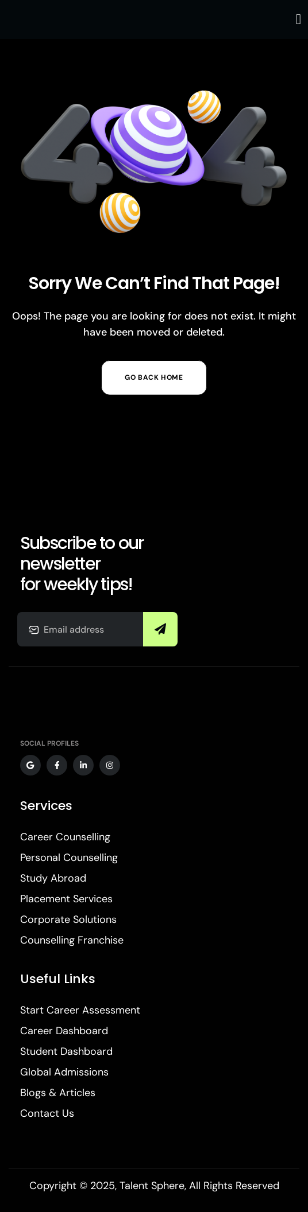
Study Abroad (53, 878)
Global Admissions (64, 1072)
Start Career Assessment (80, 1010)
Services (46, 806)
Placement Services (66, 899)
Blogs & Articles (57, 1093)
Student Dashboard (66, 1051)
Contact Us (47, 1113)
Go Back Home (154, 377)
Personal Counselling (69, 857)
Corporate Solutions (68, 919)
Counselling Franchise (72, 940)
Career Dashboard (64, 1031)
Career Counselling (65, 837)
